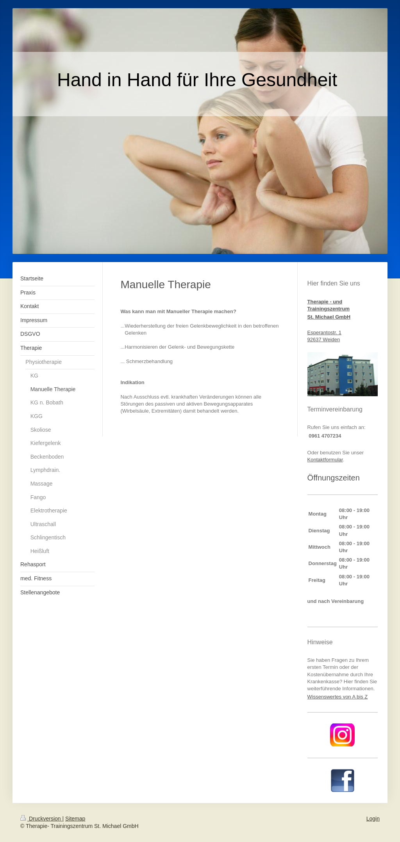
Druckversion (41, 818)
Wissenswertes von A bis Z (337, 697)
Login (373, 818)
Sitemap (75, 818)
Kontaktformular (325, 460)
